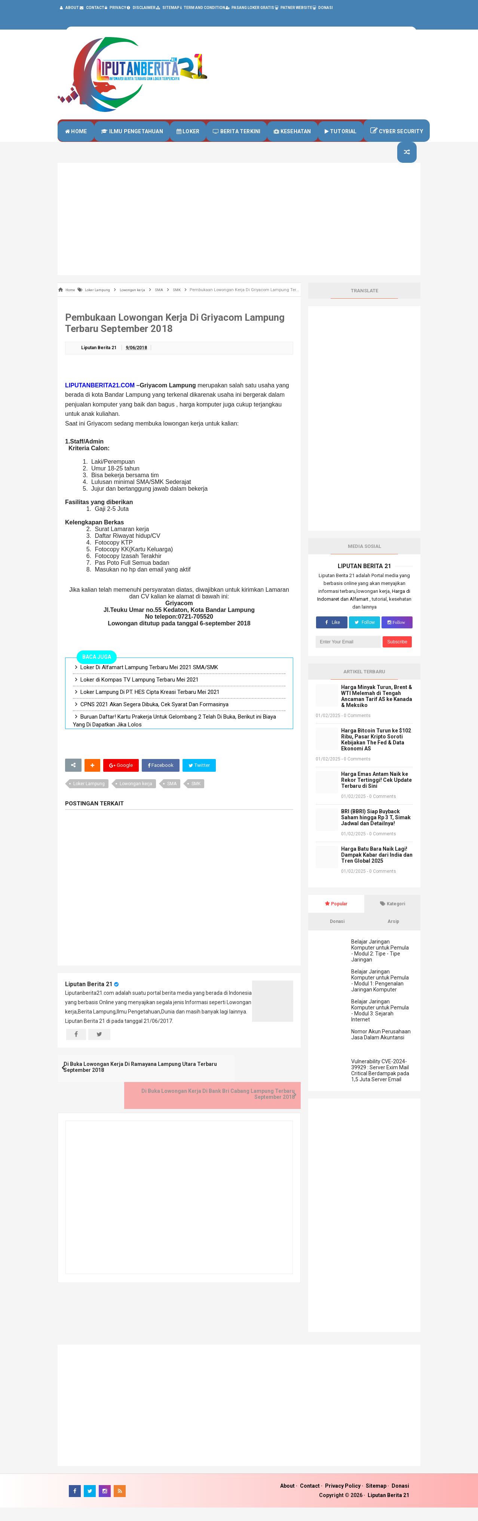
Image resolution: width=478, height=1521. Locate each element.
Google (121, 779)
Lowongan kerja (136, 797)
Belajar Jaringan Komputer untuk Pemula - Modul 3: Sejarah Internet (380, 1024)
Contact (310, 1499)
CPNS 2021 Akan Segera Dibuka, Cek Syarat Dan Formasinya (154, 718)
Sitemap (376, 1499)
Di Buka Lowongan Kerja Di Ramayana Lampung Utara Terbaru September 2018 (115, 1085)
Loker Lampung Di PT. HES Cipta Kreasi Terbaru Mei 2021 (150, 705)
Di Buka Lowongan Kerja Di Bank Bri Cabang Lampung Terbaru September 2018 (243, 1085)
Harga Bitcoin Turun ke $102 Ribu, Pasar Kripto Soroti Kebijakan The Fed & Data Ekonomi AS (376, 753)
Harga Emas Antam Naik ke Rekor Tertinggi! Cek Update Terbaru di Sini (376, 793)
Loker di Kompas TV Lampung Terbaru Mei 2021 (139, 693)
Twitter (201, 779)
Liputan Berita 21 (89, 998)
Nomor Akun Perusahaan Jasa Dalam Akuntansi (381, 1048)
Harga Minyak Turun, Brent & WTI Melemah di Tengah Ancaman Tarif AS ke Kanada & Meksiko (376, 710)
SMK (195, 797)
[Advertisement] (239, 232)
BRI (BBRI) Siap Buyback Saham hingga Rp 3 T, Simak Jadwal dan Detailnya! (376, 831)
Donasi (400, 1499)
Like (332, 635)
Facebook (161, 779)
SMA (172, 797)
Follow (364, 635)
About (287, 1499)
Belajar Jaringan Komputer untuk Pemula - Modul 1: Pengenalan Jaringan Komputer (380, 994)
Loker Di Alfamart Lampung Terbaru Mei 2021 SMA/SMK (149, 681)
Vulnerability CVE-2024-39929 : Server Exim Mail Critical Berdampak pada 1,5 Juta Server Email (380, 1084)
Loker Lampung (89, 797)
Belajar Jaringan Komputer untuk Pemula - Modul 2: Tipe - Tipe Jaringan (380, 964)
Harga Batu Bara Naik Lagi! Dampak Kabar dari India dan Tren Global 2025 (377, 868)
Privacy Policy (343, 1499)
